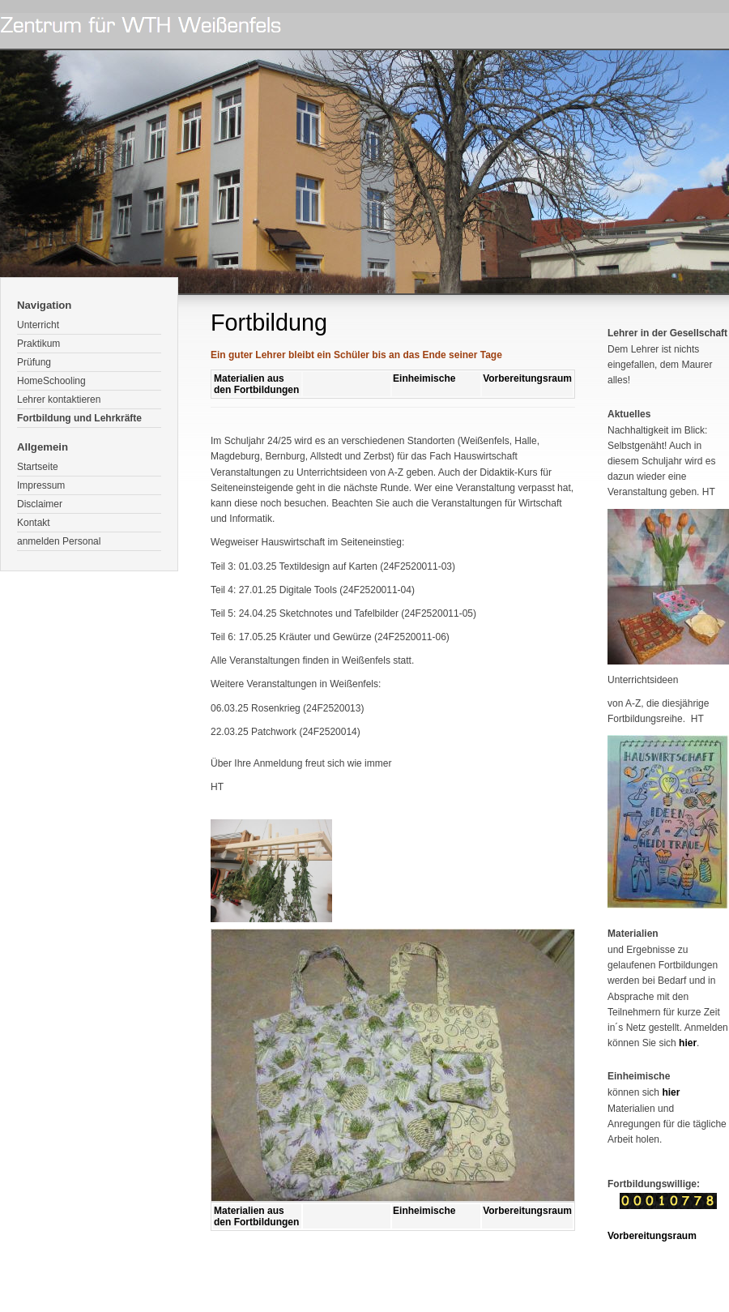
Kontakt (33, 522)
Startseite (37, 466)
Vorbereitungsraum (527, 378)
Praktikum (38, 343)
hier (688, 1043)
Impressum (41, 485)
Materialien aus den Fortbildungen (256, 384)
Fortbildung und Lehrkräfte (79, 418)
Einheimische (424, 378)
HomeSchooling (51, 381)
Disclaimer (39, 504)
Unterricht (38, 325)
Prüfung (34, 362)
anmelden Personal (58, 541)
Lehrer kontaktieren (58, 399)
